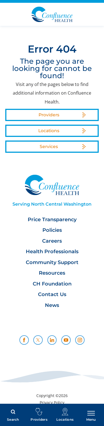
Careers (52, 241)
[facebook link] (24, 340)
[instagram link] (80, 340)
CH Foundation (52, 284)
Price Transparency (52, 220)
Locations (48, 130)
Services (49, 146)
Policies (52, 230)
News (52, 305)
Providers (49, 114)
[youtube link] (66, 340)
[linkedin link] (52, 340)
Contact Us (52, 294)
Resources (52, 273)
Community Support (52, 262)
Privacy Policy (52, 402)
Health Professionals (52, 252)
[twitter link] (38, 340)
